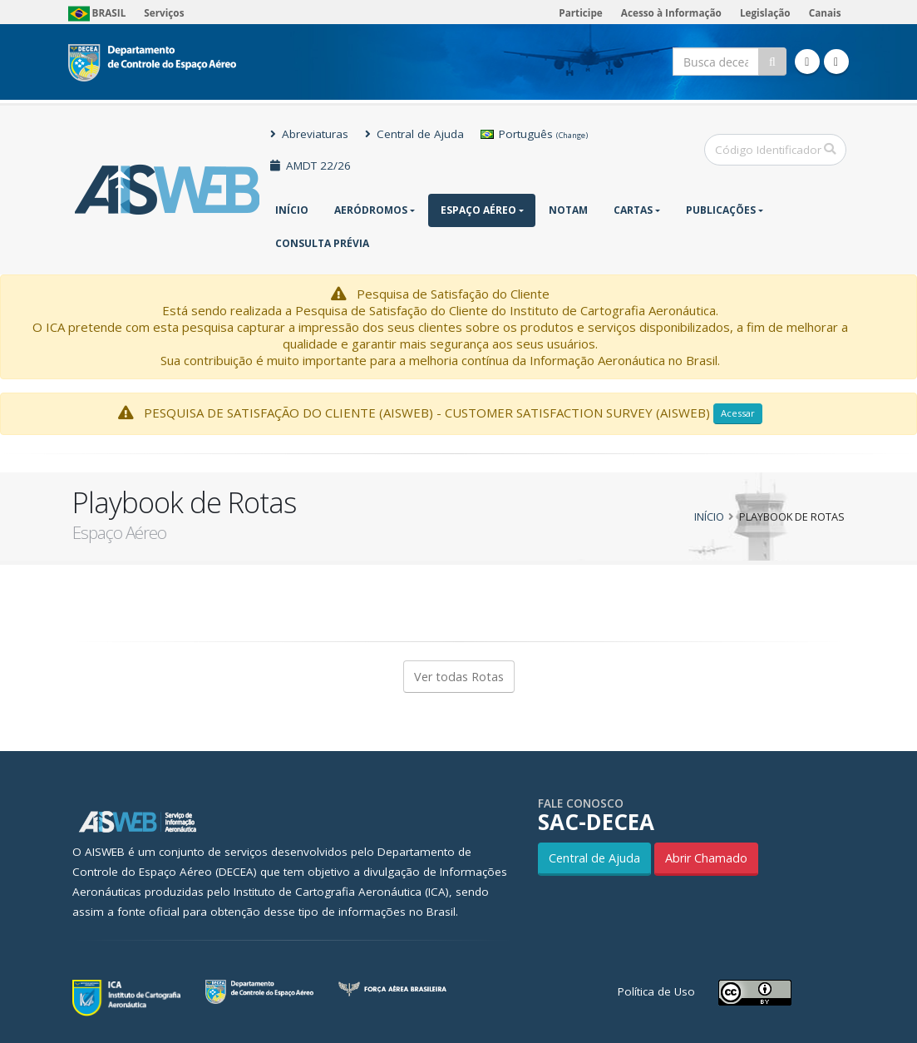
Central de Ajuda (414, 133)
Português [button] (534, 133)
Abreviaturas (309, 133)
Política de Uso (656, 991)
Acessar (738, 413)
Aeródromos (370, 210)
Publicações (721, 210)
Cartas (633, 210)
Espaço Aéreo (478, 210)
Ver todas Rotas (459, 677)
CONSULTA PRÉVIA (322, 243)
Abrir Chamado (706, 858)
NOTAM (568, 210)
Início (291, 210)
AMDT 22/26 (310, 165)
